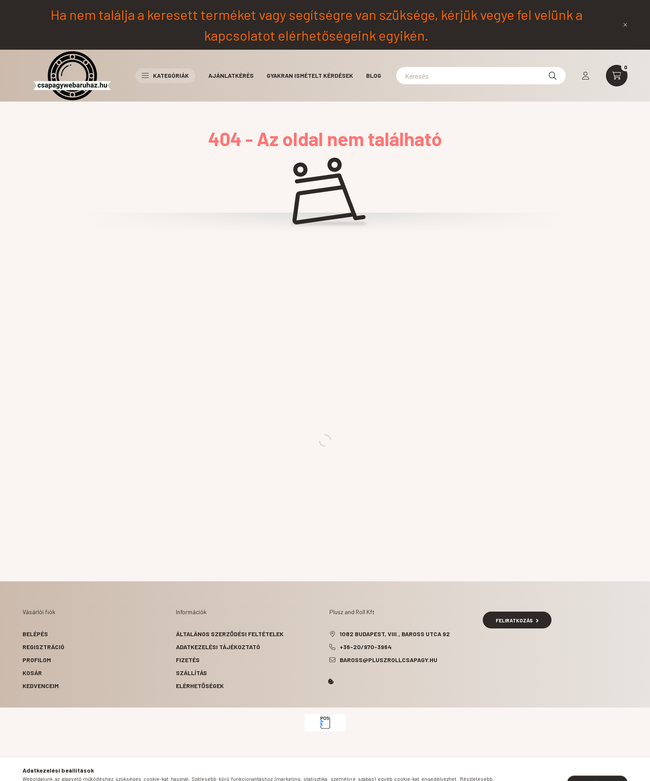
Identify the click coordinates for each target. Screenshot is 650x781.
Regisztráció (43, 646)
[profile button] (585, 75)
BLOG (373, 75)
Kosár (32, 672)
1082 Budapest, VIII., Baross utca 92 (395, 634)
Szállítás (191, 672)
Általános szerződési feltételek (230, 634)
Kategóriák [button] (165, 75)
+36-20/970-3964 (366, 646)
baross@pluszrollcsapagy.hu (388, 659)
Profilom (36, 659)
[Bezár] (625, 24)
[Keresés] (481, 75)
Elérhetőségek (200, 685)
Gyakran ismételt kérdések (310, 75)
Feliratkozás (517, 620)
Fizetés (188, 659)
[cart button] (617, 75)
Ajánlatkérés (231, 75)
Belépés (35, 634)
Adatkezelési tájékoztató (218, 646)
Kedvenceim (40, 685)
